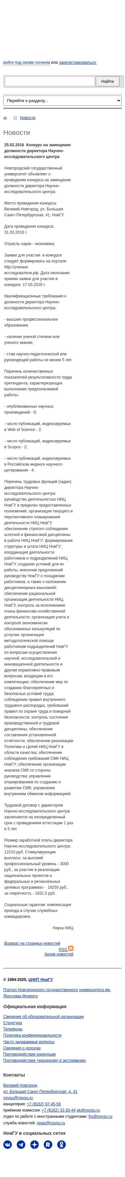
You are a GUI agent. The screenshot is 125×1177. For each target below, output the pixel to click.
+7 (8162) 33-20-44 (59, 1110)
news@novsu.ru (51, 1123)
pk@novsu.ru (88, 1110)
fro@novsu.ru (100, 1116)
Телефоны (12, 1029)
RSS (66, 949)
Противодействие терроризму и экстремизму (44, 1060)
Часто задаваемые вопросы (29, 1042)
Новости (27, 118)
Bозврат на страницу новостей (32, 943)
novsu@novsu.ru (18, 1098)
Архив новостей (58, 954)
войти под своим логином (26, 62)
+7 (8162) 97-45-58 (44, 1104)
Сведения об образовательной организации (43, 1016)
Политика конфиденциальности (32, 1035)
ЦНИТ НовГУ (40, 979)
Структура (12, 1023)
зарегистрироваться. (78, 62)
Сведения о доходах (22, 1048)
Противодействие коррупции (29, 1054)
